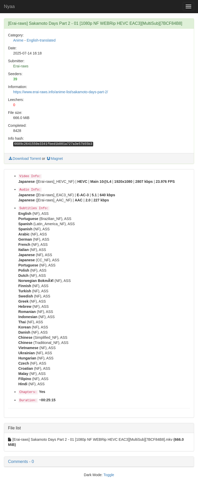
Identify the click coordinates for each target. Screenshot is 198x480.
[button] (99, 461)
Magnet (54, 158)
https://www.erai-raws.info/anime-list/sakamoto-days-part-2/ (60, 92)
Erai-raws (20, 66)
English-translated (41, 40)
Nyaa (9, 6)
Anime (18, 40)
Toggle (109, 475)
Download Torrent (24, 158)
